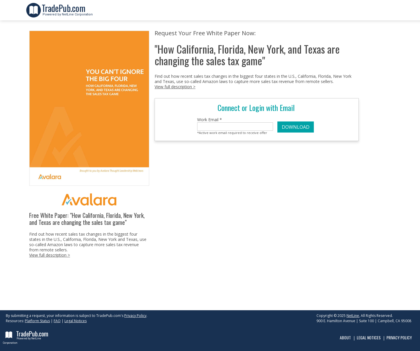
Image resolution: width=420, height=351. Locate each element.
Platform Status (37, 320)
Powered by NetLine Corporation (67, 12)
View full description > (49, 255)
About (345, 337)
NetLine (352, 315)
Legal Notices (75, 320)
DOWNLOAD (295, 127)
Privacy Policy (135, 315)
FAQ (57, 320)
